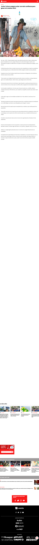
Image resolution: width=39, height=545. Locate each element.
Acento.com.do (6, 15)
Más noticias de (7, 460)
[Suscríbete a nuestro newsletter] (12, 452)
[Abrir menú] (37, 1)
